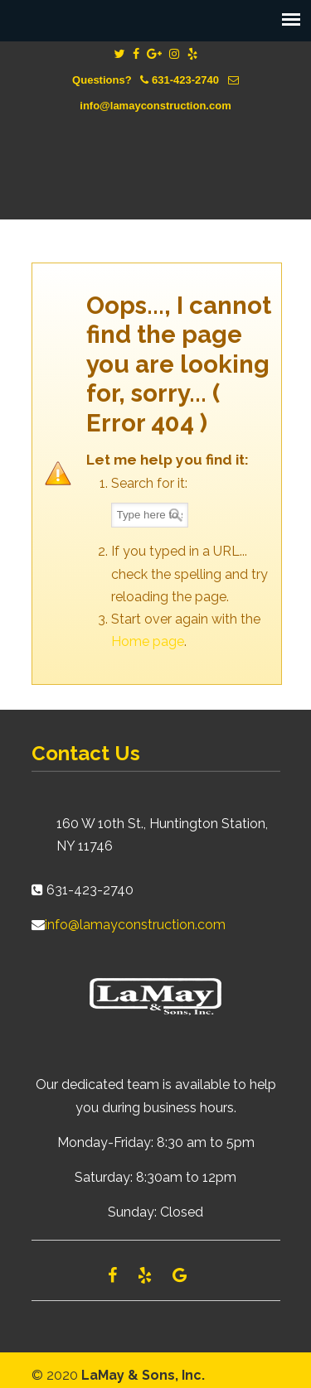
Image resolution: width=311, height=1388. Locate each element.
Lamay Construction (156, 154)
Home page (147, 641)
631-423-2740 (185, 80)
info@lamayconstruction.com (155, 105)
